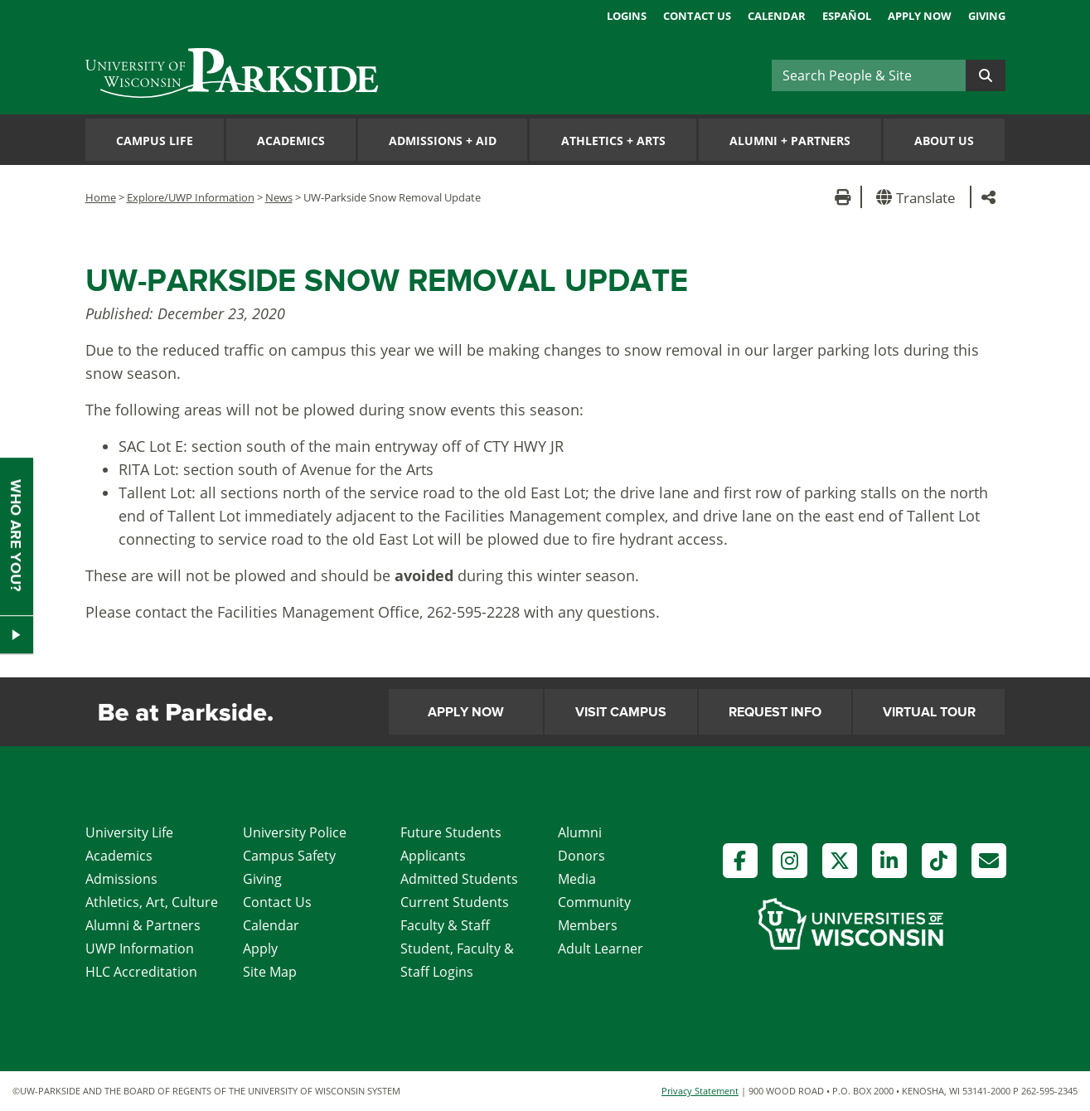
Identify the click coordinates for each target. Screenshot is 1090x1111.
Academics (291, 140)
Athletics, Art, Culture (151, 902)
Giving (986, 15)
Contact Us (697, 15)
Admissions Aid (443, 140)
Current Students (454, 902)
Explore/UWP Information (190, 197)
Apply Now (920, 15)
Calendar (777, 15)
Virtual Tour (929, 712)
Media (577, 879)
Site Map (270, 972)
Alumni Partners (789, 140)
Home (100, 197)
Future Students (450, 832)
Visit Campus (620, 712)
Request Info (775, 712)
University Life (129, 832)
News (279, 197)
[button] (918, 197)
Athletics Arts (613, 140)
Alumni (580, 832)
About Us (944, 140)
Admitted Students (459, 879)
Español (846, 15)
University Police (294, 832)
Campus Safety (289, 856)
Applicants (433, 856)
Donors (581, 856)
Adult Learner (600, 948)
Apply (260, 948)
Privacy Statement (700, 1090)
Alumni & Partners (143, 925)
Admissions (121, 879)
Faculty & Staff (445, 925)
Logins (627, 15)
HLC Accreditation (141, 972)
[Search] (869, 75)
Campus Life (154, 140)
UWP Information (139, 948)
